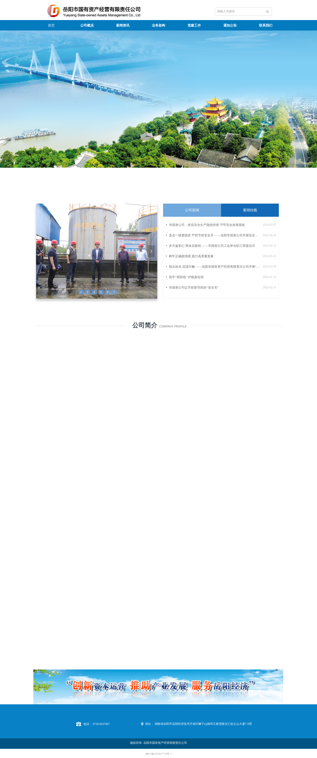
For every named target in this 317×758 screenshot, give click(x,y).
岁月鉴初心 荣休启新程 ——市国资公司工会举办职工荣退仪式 (212, 245)
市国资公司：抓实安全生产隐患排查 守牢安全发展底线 (207, 225)
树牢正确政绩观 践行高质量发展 (191, 256)
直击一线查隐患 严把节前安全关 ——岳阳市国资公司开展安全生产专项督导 (215, 235)
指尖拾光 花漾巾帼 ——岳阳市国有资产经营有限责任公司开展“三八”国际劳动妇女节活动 (215, 266)
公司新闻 (192, 210)
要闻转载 (250, 210)
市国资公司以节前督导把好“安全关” (194, 287)
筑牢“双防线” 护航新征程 (186, 277)
